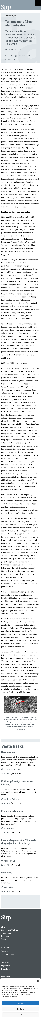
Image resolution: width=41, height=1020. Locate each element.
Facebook (5, 936)
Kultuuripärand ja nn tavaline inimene (17, 783)
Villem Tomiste (14, 49)
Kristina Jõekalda (11, 799)
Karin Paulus (9, 861)
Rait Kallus (8, 887)
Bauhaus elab (8, 752)
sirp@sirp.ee (6, 933)
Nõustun (20, 1003)
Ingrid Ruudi (9, 828)
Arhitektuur (10, 16)
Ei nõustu (20, 1009)
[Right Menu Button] (37, 3)
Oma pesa (6, 872)
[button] (38, 981)
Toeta (3, 939)
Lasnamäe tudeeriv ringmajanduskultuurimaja (18, 842)
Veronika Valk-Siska (12, 769)
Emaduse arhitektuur (12, 811)
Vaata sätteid (20, 1015)
